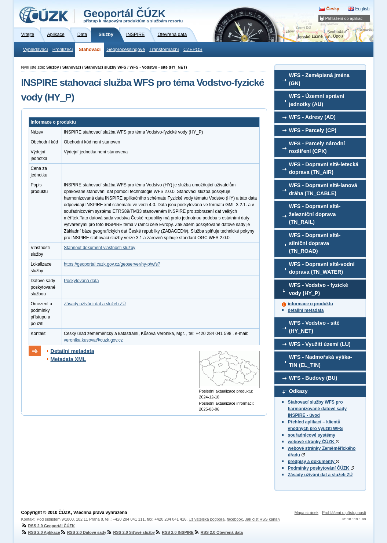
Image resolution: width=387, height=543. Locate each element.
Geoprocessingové (125, 49)
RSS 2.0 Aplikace (40, 532)
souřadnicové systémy (311, 435)
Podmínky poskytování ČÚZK (321, 468)
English (362, 8)
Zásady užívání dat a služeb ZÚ (320, 474)
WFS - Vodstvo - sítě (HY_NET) (314, 327)
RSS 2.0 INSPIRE (174, 532)
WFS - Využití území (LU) (320, 344)
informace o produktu (310, 303)
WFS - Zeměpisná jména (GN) (319, 79)
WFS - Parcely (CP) (313, 130)
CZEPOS (192, 49)
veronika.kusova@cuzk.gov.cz (93, 340)
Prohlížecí (62, 49)
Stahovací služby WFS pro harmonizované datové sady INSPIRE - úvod (317, 409)
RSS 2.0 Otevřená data (218, 532)
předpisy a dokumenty (314, 461)
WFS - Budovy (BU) (313, 378)
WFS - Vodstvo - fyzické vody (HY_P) (318, 289)
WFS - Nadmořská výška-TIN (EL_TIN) (320, 361)
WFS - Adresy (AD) (312, 117)
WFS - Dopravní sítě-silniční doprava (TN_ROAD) (315, 243)
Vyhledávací (35, 49)
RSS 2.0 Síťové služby (130, 532)
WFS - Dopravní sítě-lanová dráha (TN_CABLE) (323, 189)
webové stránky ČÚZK (313, 441)
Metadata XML (68, 359)
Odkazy (298, 391)
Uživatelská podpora (206, 519)
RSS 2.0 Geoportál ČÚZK (48, 526)
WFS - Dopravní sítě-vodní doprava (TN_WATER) (322, 268)
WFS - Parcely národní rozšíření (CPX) (317, 147)
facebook (235, 519)
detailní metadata (306, 310)
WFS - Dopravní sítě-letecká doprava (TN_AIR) (324, 168)
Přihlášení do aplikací (344, 18)
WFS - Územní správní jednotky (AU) (316, 100)
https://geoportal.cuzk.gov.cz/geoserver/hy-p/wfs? (112, 264)
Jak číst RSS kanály (262, 519)
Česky (332, 8)
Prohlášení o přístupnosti (344, 512)
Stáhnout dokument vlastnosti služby (99, 247)
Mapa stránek (306, 512)
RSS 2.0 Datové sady (83, 532)
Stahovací (90, 49)
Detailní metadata (72, 351)
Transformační (164, 49)
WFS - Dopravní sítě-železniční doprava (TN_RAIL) (315, 214)
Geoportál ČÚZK (133, 15)
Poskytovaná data (81, 280)
